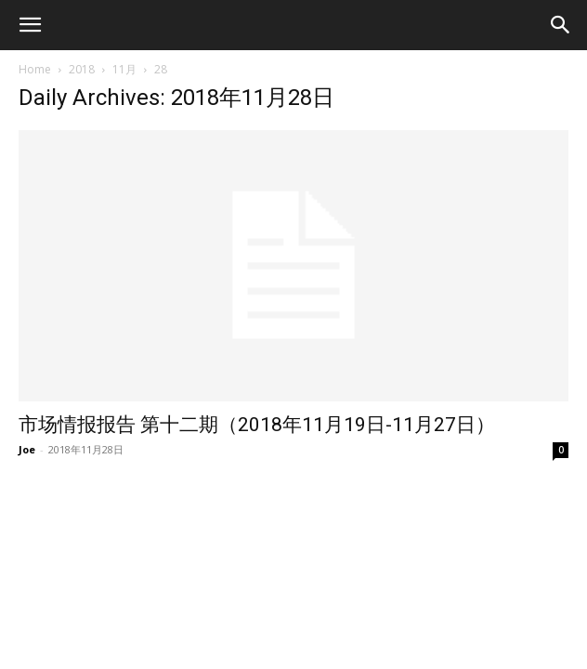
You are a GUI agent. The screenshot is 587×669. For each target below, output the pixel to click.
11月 (124, 69)
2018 (82, 69)
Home (35, 69)
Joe (27, 449)
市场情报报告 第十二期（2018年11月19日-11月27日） (257, 424)
